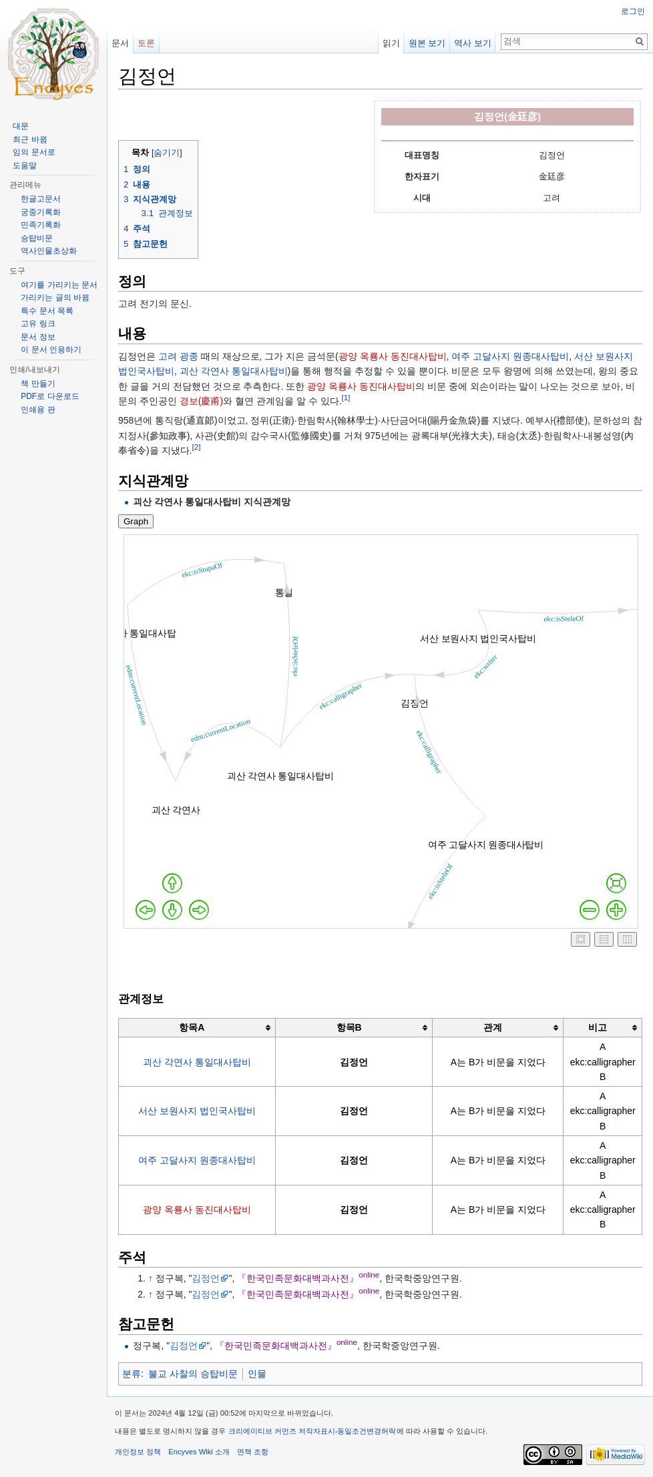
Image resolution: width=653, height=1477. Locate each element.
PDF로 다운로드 (50, 396)
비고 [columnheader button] (597, 1027)
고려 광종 (178, 356)
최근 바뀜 (30, 139)
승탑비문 (37, 238)
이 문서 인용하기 (51, 349)
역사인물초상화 (49, 251)
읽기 (391, 43)
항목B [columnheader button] (349, 1027)
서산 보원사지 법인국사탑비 (197, 1110)
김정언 (206, 1278)
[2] (196, 446)
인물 (257, 1373)
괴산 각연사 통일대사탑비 (234, 371)
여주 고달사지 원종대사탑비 (510, 356)
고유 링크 (38, 323)
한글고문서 (41, 198)
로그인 (633, 11)
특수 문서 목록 (47, 311)
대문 (21, 126)
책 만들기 (38, 383)
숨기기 (167, 152)
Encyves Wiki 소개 (199, 1452)
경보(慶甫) (201, 401)
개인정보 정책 (138, 1452)
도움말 (25, 165)
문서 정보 (38, 337)
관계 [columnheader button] (492, 1027)
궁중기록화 (41, 212)
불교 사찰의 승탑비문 (193, 1373)
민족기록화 (41, 224)
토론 (146, 43)
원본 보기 (427, 43)
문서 (120, 43)
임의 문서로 (34, 152)
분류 (131, 1373)
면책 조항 (252, 1452)
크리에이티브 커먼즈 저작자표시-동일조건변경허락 (312, 1431)
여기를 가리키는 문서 (59, 285)
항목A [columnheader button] (191, 1027)
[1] (345, 397)
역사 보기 (472, 43)
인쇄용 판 (38, 409)
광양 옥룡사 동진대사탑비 (393, 356)
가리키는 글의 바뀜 (55, 297)
